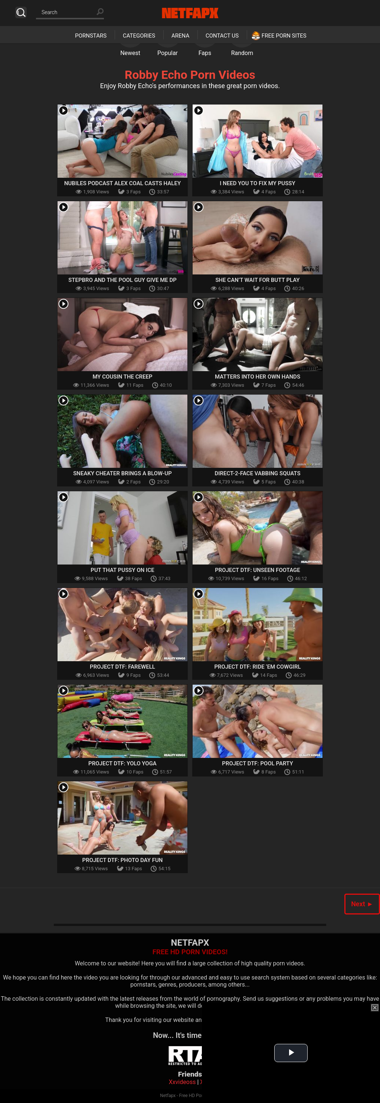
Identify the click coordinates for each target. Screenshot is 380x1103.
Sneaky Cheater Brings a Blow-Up (122, 473)
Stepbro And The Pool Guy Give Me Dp (122, 280)
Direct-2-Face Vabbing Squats (257, 473)
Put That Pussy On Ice (122, 570)
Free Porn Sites (284, 35)
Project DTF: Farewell (122, 666)
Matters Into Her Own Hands (257, 376)
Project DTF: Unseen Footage (257, 570)
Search (21, 12)
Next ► (362, 904)
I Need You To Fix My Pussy (257, 183)
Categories (139, 35)
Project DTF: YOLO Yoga (122, 763)
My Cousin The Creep (122, 376)
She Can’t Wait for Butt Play (257, 280)
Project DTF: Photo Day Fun (122, 860)
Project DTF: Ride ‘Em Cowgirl (257, 666)
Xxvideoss (182, 1082)
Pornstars (91, 35)
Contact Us (222, 35)
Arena (180, 35)
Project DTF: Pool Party (257, 763)
